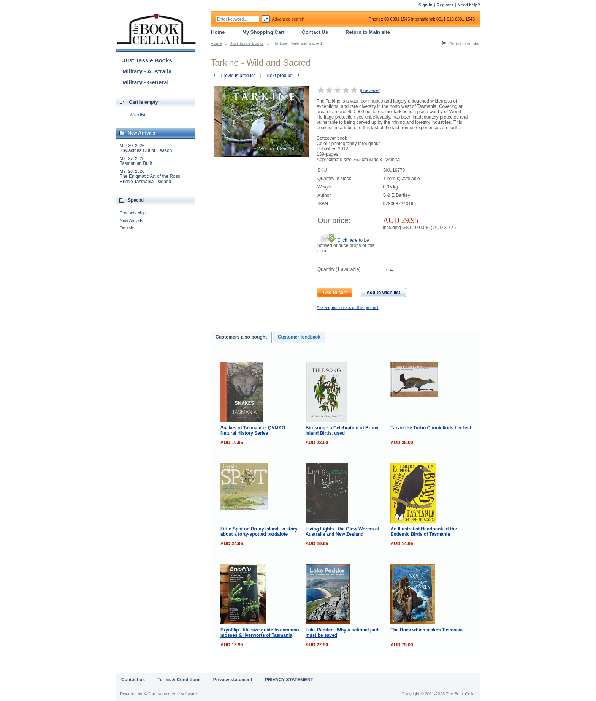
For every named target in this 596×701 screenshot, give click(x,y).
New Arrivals (131, 220)
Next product (283, 75)
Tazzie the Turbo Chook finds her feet (430, 427)
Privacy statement (232, 679)
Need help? (469, 5)
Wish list (137, 114)
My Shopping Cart (263, 32)
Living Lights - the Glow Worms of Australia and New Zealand (342, 531)
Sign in (425, 5)
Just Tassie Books (247, 43)
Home (216, 43)
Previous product (233, 75)
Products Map (133, 212)
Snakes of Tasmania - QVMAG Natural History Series (252, 430)
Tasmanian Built (136, 163)
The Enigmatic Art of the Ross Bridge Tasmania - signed (150, 179)
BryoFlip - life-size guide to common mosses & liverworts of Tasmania (259, 632)
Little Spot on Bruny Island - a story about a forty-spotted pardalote (259, 531)
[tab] (241, 337)
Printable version (464, 43)
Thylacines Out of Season (146, 150)
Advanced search (288, 19)
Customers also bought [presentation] (241, 337)
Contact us (133, 679)
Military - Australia (146, 71)
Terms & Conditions (178, 679)
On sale (127, 228)
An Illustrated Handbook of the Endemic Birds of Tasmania (423, 531)
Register (445, 5)
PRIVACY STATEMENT (289, 679)
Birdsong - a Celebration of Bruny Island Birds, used (342, 430)
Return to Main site (368, 32)
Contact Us (315, 32)
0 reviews (370, 90)
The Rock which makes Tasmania (426, 630)
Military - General (145, 82)
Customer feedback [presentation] (299, 337)
